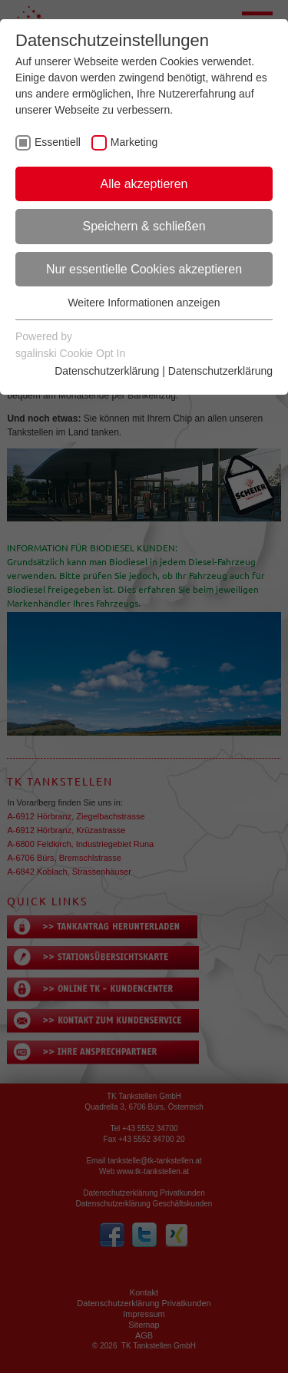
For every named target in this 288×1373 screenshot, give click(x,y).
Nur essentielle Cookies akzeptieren (144, 269)
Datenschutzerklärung (107, 371)
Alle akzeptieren (144, 183)
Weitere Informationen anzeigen (144, 302)
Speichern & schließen (143, 226)
